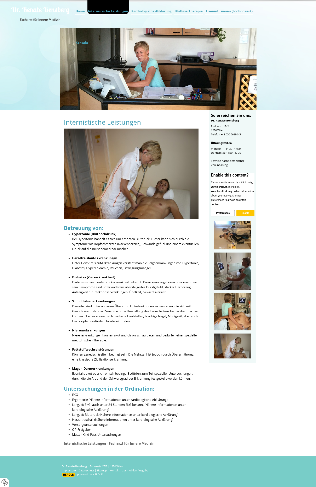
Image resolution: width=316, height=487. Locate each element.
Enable (245, 213)
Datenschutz (86, 470)
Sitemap (102, 470)
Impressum (69, 470)
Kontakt (82, 42)
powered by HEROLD (90, 474)
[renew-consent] (4, 482)
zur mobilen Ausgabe (135, 470)
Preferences (223, 213)
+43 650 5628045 (231, 134)
